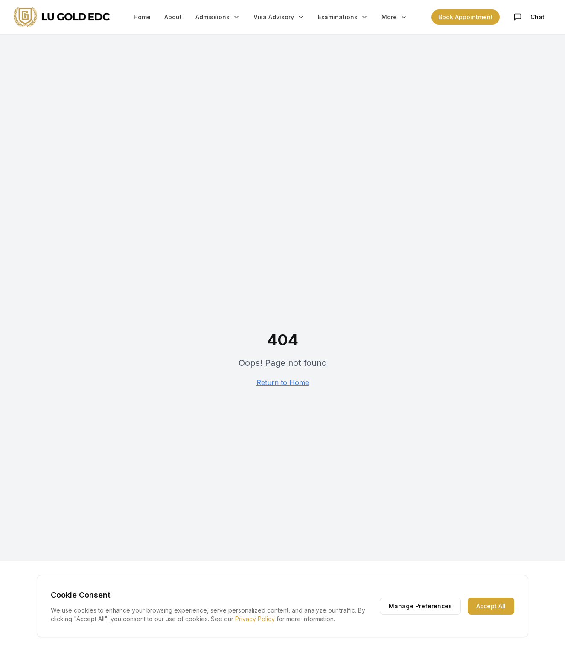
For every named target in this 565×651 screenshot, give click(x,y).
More (394, 16)
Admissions (217, 16)
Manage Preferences (420, 606)
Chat (529, 17)
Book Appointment (465, 16)
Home (142, 16)
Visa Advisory (278, 16)
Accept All (491, 606)
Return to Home (282, 382)
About (173, 16)
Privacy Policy (255, 618)
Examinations (343, 16)
